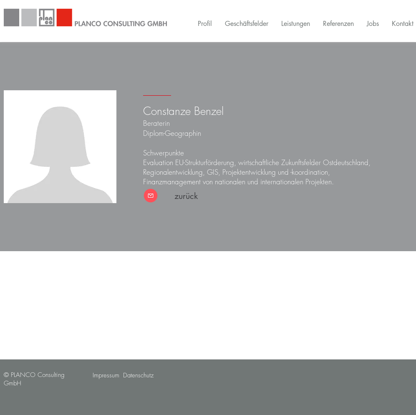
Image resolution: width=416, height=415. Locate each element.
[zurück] (186, 195)
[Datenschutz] (138, 375)
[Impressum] (106, 375)
